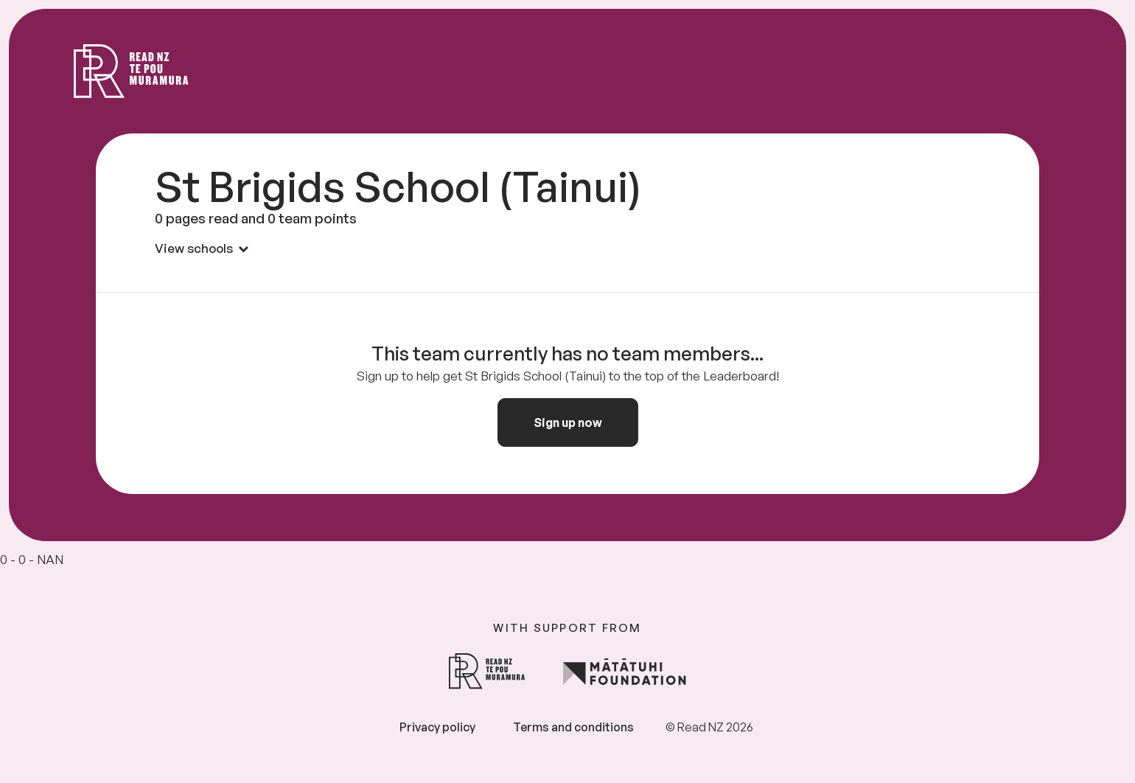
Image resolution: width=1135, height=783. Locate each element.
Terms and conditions (573, 727)
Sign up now (568, 422)
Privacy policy (437, 727)
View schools (201, 248)
